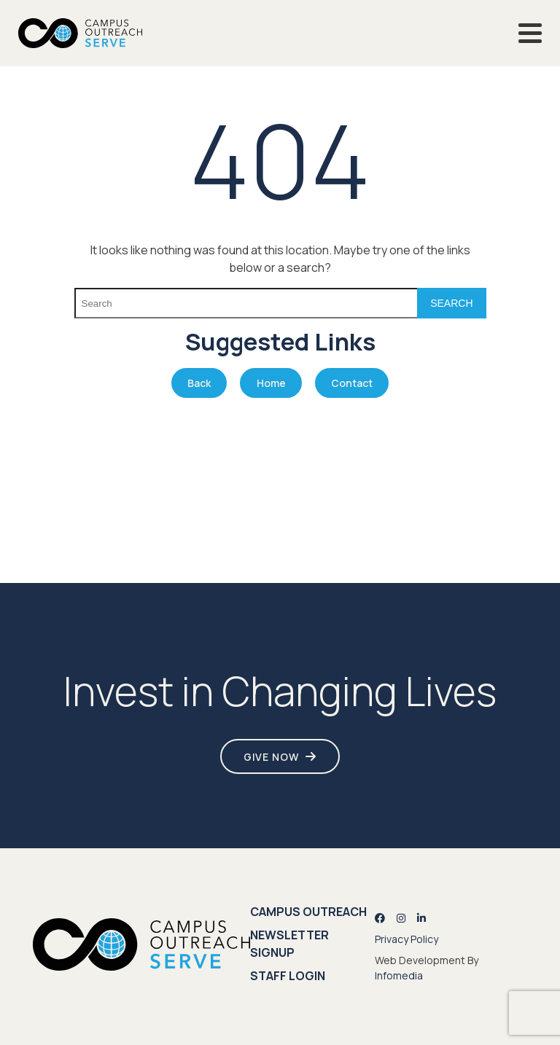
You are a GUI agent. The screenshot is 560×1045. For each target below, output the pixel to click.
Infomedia (399, 975)
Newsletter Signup (289, 943)
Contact (352, 383)
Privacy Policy (406, 939)
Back (199, 383)
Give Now (271, 757)
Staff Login (287, 976)
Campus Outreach (308, 912)
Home (271, 383)
